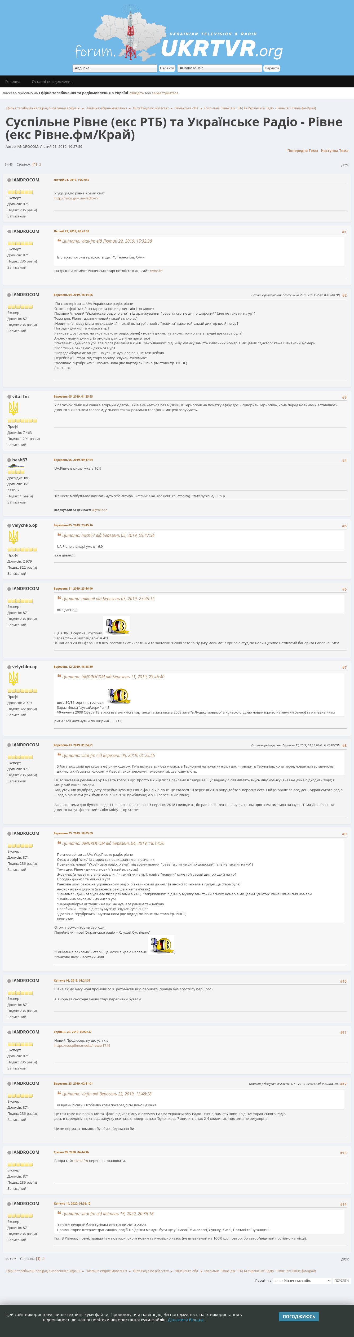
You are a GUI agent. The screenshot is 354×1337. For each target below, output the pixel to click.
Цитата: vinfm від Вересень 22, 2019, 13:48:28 (107, 1094)
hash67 (19, 460)
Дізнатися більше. (186, 1320)
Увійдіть (137, 93)
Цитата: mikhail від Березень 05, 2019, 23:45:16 (108, 598)
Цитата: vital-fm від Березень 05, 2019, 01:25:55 (108, 755)
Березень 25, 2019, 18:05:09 (73, 833)
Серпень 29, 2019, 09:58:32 (72, 1032)
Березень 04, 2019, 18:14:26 (73, 295)
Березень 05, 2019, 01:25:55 (73, 396)
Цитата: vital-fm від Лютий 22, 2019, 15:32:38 (107, 241)
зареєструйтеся (165, 93)
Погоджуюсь (299, 1317)
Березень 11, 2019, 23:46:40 (73, 588)
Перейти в (263, 1280)
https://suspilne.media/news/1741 (82, 1045)
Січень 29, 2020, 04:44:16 (71, 1152)
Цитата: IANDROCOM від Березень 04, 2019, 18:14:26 (113, 843)
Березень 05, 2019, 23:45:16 (73, 525)
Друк (345, 165)
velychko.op (99, 510)
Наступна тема (334, 150)
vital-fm (20, 396)
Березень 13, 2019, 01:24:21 (73, 745)
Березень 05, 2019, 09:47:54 (73, 460)
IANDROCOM (25, 180)
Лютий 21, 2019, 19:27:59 (71, 180)
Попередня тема (302, 150)
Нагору (10, 1259)
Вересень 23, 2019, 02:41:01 (73, 1083)
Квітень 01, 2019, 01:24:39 (72, 980)
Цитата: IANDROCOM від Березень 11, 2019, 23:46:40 (113, 677)
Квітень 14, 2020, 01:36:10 (72, 1203)
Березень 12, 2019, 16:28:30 (73, 666)
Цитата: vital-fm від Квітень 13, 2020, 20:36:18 (107, 1213)
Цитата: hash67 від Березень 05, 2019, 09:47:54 (108, 535)
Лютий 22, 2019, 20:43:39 (71, 231)
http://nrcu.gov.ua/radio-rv (76, 198)
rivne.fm (156, 270)
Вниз (9, 164)
